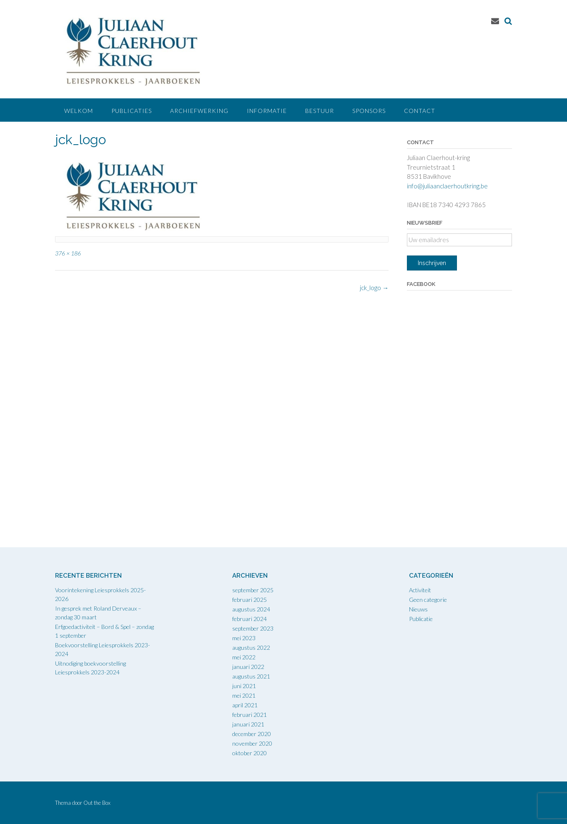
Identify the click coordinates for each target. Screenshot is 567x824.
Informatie (267, 110)
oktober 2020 (249, 752)
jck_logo (374, 287)
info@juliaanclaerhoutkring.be (447, 186)
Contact (419, 110)
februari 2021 (249, 714)
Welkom (78, 110)
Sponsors (369, 110)
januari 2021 (248, 724)
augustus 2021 (251, 676)
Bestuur (319, 110)
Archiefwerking (199, 110)
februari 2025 (249, 599)
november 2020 (252, 743)
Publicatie (421, 618)
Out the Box (96, 802)
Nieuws (418, 609)
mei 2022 (244, 657)
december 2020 (251, 733)
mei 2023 (244, 637)
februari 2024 (249, 618)
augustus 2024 (251, 609)
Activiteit (420, 590)
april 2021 (245, 705)
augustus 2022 (251, 647)
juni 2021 (244, 685)
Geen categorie (428, 599)
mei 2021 (244, 695)
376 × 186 (68, 253)
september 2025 (252, 590)
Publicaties (131, 110)
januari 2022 (248, 666)
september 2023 (252, 628)
